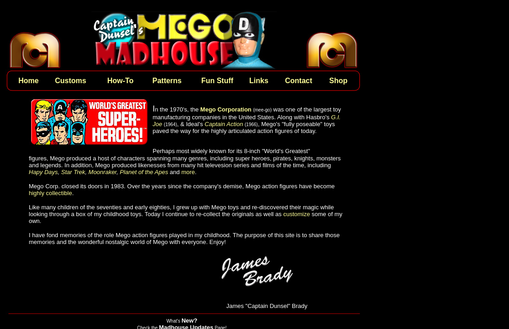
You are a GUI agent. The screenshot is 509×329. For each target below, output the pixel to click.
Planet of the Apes (144, 172)
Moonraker (103, 172)
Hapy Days (43, 172)
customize (296, 214)
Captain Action (224, 124)
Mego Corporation (225, 109)
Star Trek (73, 172)
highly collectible (50, 193)
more (188, 172)
